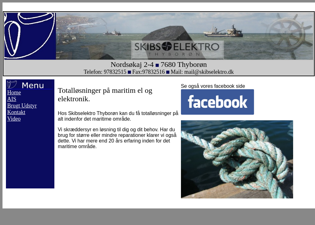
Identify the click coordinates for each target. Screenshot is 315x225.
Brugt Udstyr (22, 105)
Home (14, 92)
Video (14, 119)
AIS (11, 99)
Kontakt (16, 112)
